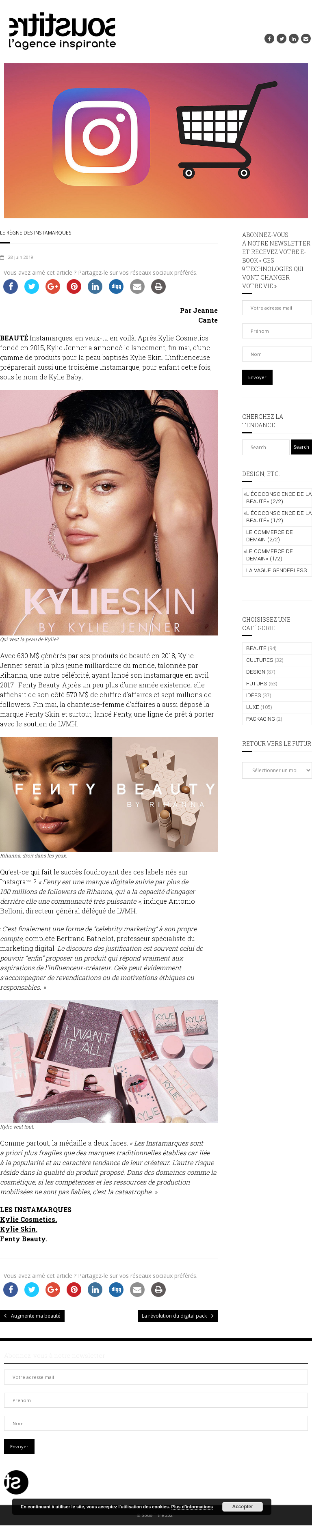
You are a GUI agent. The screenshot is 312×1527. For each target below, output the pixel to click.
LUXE (252, 707)
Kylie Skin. (18, 1230)
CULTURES (259, 660)
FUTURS (256, 683)
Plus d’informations (192, 1506)
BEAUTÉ (256, 648)
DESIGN (255, 672)
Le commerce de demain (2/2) (269, 535)
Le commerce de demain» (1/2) (268, 554)
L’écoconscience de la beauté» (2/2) (278, 497)
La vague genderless (276, 570)
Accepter (242, 1507)
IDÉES (253, 695)
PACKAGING (260, 719)
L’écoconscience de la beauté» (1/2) (278, 516)
